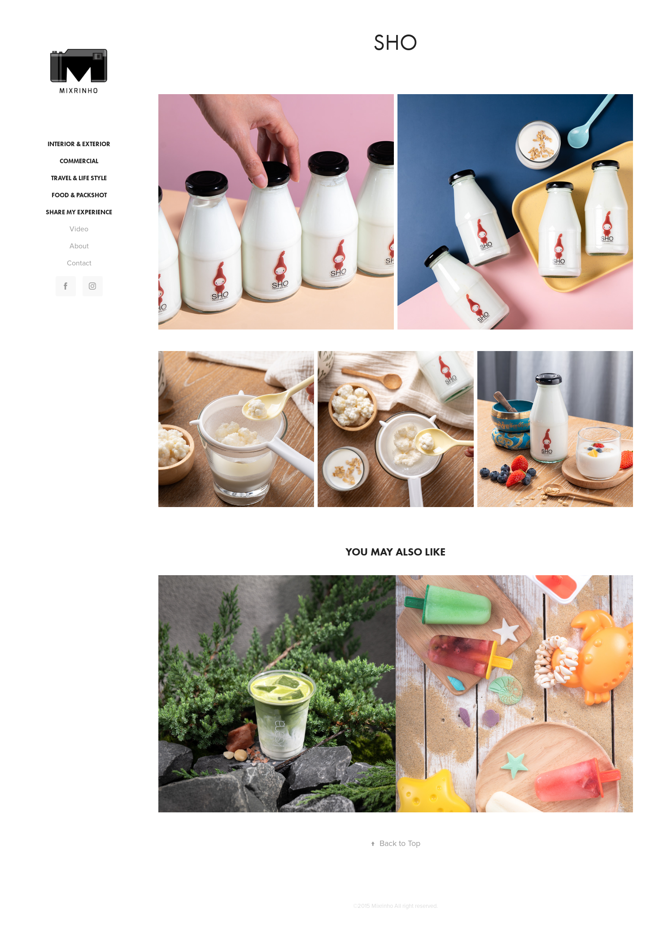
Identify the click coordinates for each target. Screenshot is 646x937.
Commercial (79, 161)
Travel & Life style (79, 178)
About (79, 246)
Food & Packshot (79, 195)
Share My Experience (79, 212)
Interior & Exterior (79, 144)
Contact (79, 263)
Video (79, 229)
